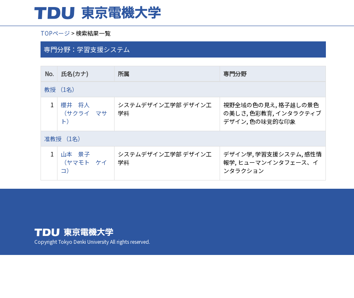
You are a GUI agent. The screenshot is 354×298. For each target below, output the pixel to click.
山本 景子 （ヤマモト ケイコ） (84, 162)
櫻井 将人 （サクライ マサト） (84, 113)
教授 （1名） (61, 89)
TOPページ (55, 33)
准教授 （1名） (64, 139)
